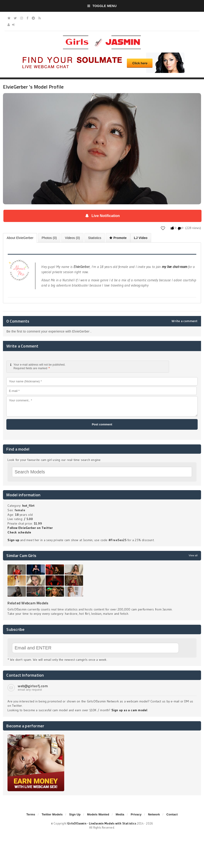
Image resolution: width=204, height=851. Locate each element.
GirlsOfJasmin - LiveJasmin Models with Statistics (101, 823)
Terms (30, 814)
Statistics (94, 238)
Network (154, 814)
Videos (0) (72, 238)
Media (120, 814)
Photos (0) (49, 238)
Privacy (136, 814)
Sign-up (13, 540)
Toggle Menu (102, 6)
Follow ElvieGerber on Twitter (30, 528)
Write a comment (184, 321)
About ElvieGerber (20, 238)
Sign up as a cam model (129, 710)
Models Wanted (98, 814)
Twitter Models (52, 814)
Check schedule (19, 532)
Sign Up (75, 814)
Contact (172, 814)
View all (193, 555)
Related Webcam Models (27, 603)
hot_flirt (28, 506)
